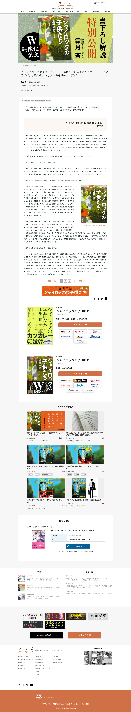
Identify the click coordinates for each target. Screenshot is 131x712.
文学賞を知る (56, 11)
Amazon (65, 331)
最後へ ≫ (82, 281)
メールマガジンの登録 (83, 551)
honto (80, 385)
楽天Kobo (95, 381)
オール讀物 (57, 659)
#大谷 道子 (76, 506)
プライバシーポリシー (26, 659)
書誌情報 (107, 11)
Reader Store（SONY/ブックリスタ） (73, 390)
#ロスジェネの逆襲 (85, 440)
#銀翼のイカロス (85, 506)
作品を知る (44, 11)
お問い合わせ (23, 668)
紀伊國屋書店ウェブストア (65, 336)
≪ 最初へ (48, 281)
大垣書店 (80, 341)
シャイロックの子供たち (38, 100)
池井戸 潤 (26, 100)
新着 (22, 11)
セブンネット (95, 331)
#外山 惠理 (76, 474)
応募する (74, 546)
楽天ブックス (80, 331)
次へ (75, 281)
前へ (55, 281)
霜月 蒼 (23, 82)
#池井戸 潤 (30, 440)
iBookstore (80, 381)
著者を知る (32, 11)
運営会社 (22, 662)
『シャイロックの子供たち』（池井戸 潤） (93, 225)
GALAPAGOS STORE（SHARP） (87, 390)
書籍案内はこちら (47, 635)
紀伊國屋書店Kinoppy (95, 385)
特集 (86, 11)
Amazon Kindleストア (65, 381)
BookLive (65, 385)
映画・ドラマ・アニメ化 (72, 11)
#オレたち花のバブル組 (47, 474)
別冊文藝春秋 (58, 662)
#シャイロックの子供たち (41, 440)
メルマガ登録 (84, 635)
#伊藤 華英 (37, 508)
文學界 (56, 656)
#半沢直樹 (76, 440)
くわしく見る (79, 325)
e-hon (80, 336)
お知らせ (22, 665)
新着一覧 (39, 656)
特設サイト (96, 11)
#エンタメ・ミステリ (33, 90)
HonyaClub (95, 336)
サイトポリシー (24, 656)
